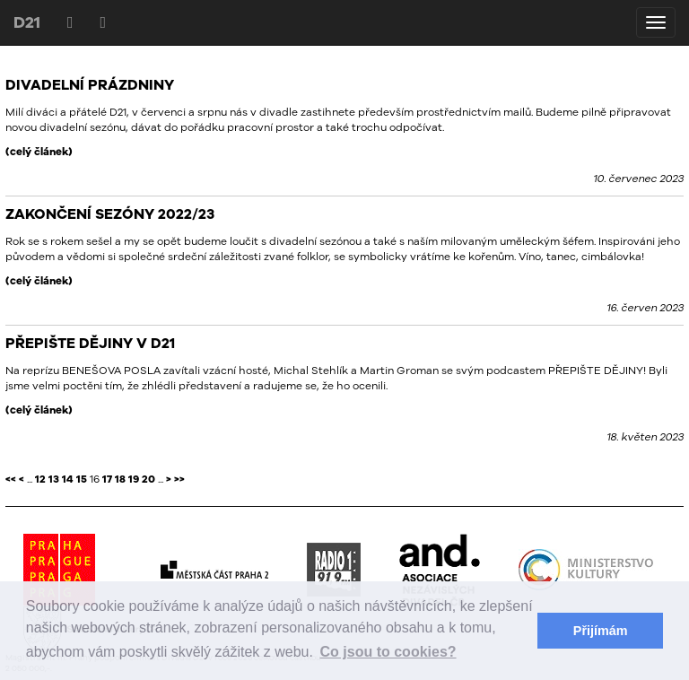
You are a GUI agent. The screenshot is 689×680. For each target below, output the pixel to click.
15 (81, 479)
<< (10, 479)
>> (179, 479)
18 (120, 479)
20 (148, 479)
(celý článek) (39, 151)
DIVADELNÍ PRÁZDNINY (89, 84)
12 (40, 479)
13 (53, 479)
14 (68, 479)
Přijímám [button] (600, 630)
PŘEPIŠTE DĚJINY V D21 (90, 343)
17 (107, 479)
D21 (26, 22)
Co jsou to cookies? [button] (388, 651)
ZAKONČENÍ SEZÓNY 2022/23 (109, 213)
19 (133, 479)
